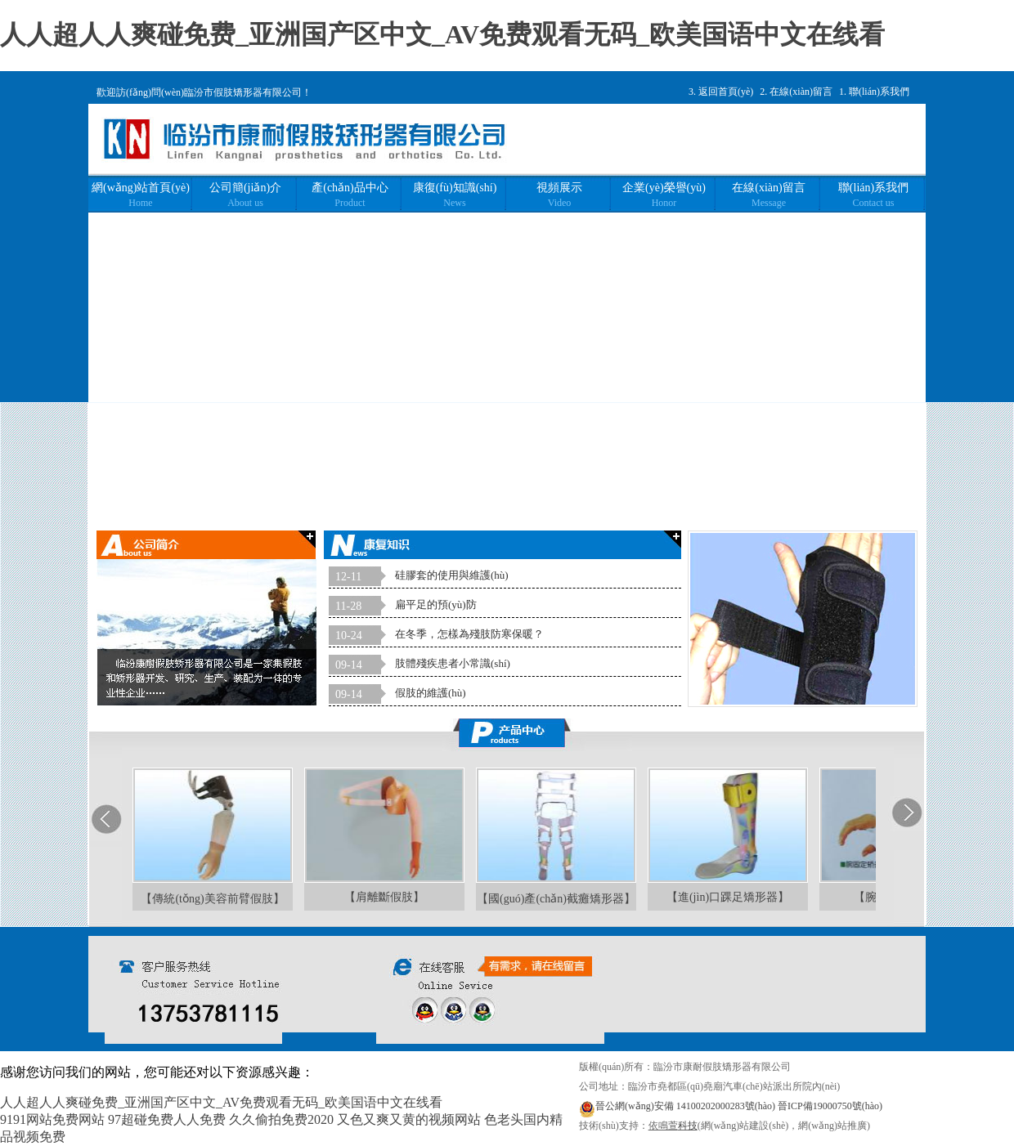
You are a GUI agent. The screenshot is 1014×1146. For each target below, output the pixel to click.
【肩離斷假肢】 (384, 897)
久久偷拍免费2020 (281, 1119)
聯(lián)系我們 (879, 91)
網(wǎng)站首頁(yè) (141, 194)
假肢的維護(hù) (430, 693)
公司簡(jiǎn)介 (245, 194)
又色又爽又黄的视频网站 (409, 1119)
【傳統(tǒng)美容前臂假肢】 (212, 899)
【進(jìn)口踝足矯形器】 (727, 897)
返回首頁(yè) (725, 91)
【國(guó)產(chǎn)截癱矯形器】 (556, 899)
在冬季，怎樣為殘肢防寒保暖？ (469, 634)
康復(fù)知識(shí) (455, 194)
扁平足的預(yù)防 (436, 604)
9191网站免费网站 (52, 1119)
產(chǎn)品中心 (350, 194)
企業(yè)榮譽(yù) (664, 194)
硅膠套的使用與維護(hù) (452, 575)
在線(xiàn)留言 (800, 91)
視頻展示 (559, 194)
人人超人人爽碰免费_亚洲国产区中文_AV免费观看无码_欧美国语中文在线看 (442, 34)
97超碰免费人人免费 (167, 1119)
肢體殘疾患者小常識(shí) (452, 663)
